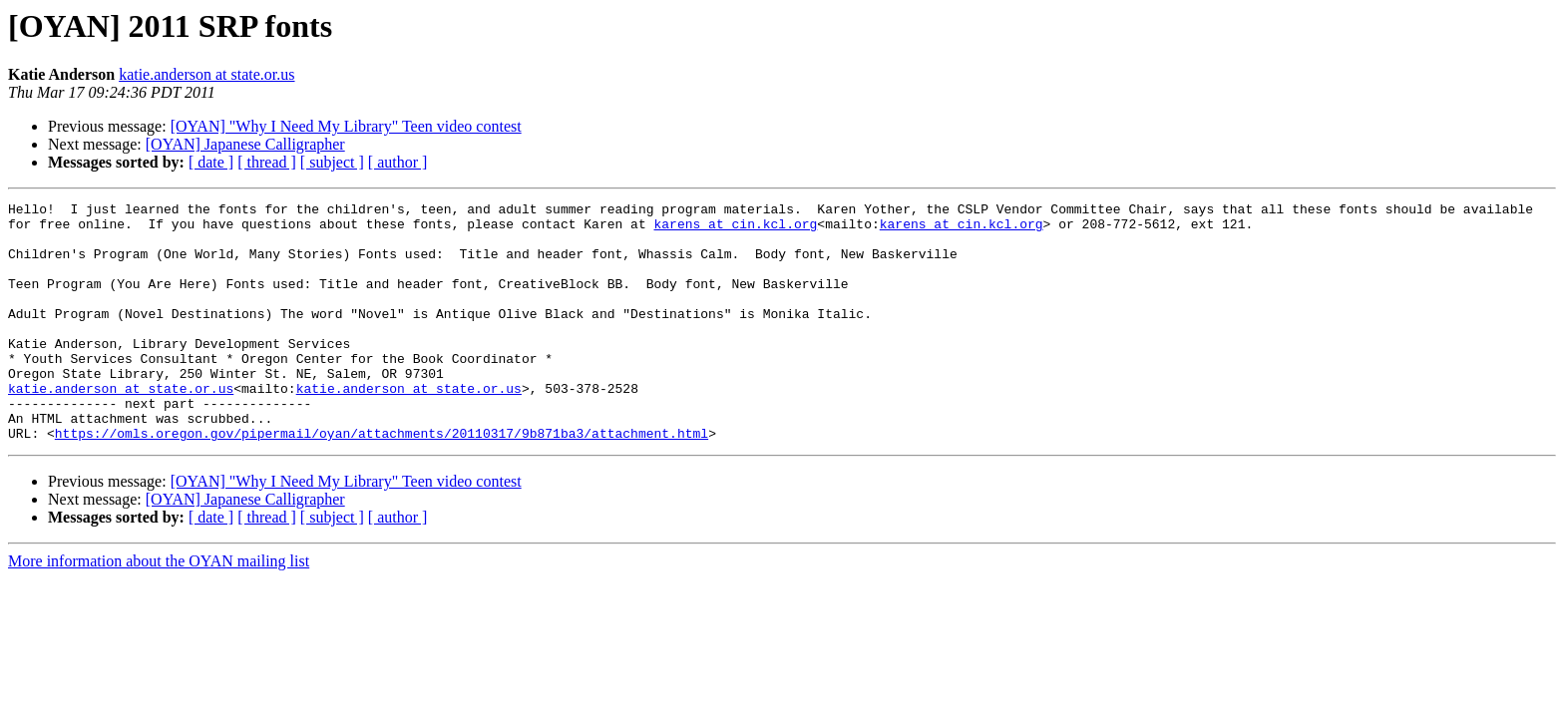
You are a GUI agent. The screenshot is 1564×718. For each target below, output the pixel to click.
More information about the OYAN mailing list (158, 608)
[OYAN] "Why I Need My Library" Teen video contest (346, 126)
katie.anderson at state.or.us (206, 74)
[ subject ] (332, 162)
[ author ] (398, 162)
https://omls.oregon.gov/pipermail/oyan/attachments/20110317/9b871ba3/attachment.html (381, 481)
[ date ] (211, 162)
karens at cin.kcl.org (735, 229)
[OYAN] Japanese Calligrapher (245, 144)
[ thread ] (266, 162)
